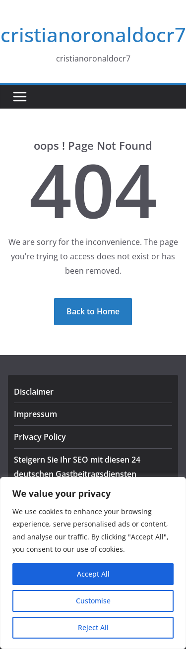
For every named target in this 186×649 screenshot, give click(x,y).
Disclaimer (34, 391)
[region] (93, 563)
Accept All (93, 574)
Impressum (35, 414)
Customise (93, 600)
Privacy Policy (40, 436)
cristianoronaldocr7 (93, 34)
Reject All (93, 627)
